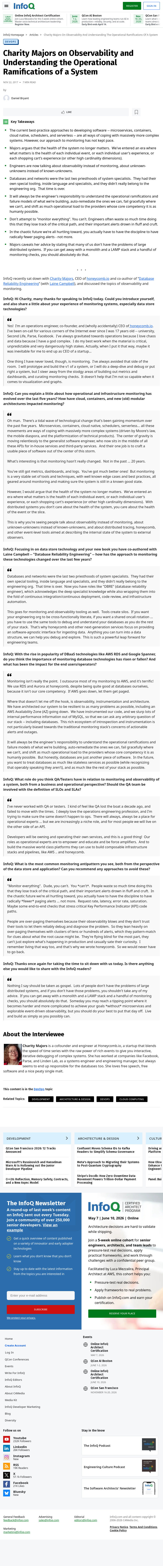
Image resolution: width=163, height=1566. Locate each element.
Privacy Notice (119, 1552)
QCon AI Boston (101, 1384)
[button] (40, 1331)
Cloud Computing (133, 1117)
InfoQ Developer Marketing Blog (23, 1433)
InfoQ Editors (14, 1403)
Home (10, 1362)
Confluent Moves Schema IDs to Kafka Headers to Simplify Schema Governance (106, 1170)
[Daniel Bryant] (7, 100)
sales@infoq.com (49, 1545)
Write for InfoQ (16, 1396)
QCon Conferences (18, 1383)
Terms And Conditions (143, 1552)
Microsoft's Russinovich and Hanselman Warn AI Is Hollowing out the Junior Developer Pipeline (35, 1186)
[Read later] (29, 115)
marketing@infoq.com (17, 1557)
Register (131, 5)
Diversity (11, 1443)
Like (15, 115)
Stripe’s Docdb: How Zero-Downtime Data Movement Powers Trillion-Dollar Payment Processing (107, 1200)
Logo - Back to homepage (25, 4)
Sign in (150, 5)
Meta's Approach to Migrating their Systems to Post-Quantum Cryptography (109, 1184)
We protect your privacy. (21, 1340)
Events (10, 1389)
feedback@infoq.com (17, 1545)
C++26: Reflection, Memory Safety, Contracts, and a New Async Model (38, 1201)
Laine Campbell (63, 292)
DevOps (11, 44)
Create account (16, 1369)
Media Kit (12, 1423)
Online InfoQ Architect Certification (99, 1371)
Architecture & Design (76, 1117)
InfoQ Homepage (14, 34)
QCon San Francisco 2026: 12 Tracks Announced (32, 1170)
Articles (35, 34)
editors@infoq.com (85, 1545)
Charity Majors (62, 287)
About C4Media (16, 1416)
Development (42, 1117)
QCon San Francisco (104, 1411)
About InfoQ (14, 1410)
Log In (10, 1376)
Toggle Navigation (8, 5)
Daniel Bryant (21, 100)
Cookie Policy (118, 1556)
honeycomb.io (99, 287)
